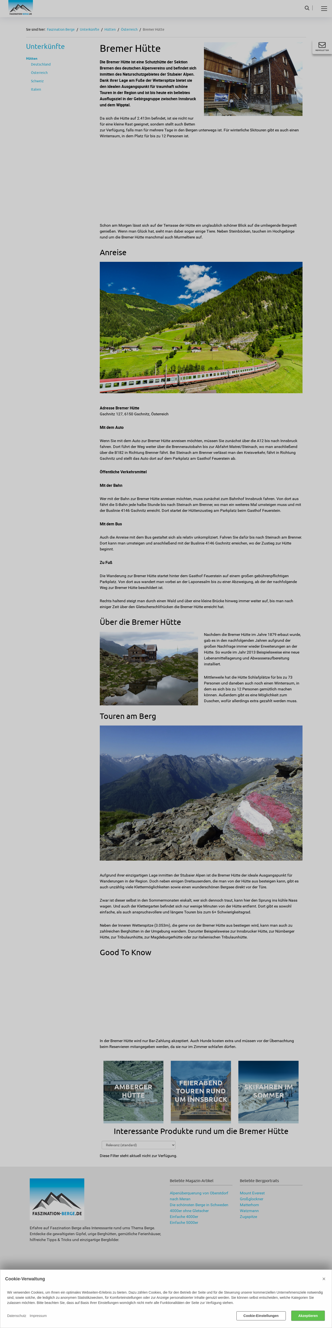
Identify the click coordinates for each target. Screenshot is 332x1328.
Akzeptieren (308, 1316)
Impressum (38, 1316)
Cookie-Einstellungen (261, 1316)
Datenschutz (16, 1316)
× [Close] (324, 1278)
